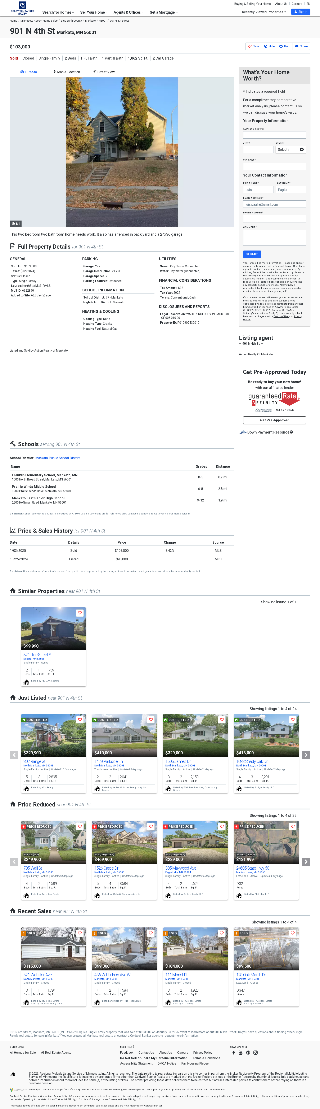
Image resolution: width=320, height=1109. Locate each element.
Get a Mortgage (164, 12)
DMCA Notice (167, 1063)
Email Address (253, 197)
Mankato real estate (100, 1035)
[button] (300, 12)
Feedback (126, 1052)
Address (253, 128)
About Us (281, 3)
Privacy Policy (202, 1052)
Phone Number (253, 212)
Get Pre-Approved (274, 420)
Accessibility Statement (136, 1063)
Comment (250, 227)
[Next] (306, 755)
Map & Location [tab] (66, 72)
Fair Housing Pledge (195, 1063)
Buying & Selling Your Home (252, 3)
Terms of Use (281, 316)
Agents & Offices (128, 12)
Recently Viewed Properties (264, 12)
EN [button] (308, 3)
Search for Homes (58, 12)
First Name (251, 183)
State (280, 143)
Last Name (283, 183)
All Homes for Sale (23, 1052)
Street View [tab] (104, 72)
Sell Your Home (94, 12)
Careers (297, 3)
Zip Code (249, 160)
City (246, 143)
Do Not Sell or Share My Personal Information (154, 1058)
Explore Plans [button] (217, 1089)
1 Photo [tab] (29, 72)
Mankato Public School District (57, 458)
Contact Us (146, 1052)
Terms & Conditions (206, 1058)
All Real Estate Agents (56, 1052)
